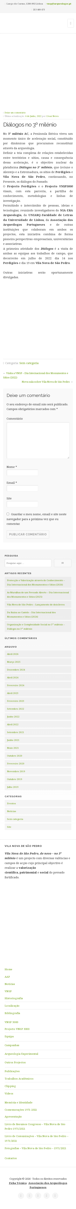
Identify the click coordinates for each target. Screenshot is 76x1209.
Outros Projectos (15, 1062)
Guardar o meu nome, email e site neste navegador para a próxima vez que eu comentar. (36, 519)
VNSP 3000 (11, 1022)
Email (12, 483)
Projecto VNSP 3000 (17, 1029)
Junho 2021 (13, 740)
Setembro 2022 (15, 708)
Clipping (10, 1086)
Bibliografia (12, 1013)
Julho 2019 (12, 786)
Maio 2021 (13, 747)
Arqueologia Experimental (21, 1054)
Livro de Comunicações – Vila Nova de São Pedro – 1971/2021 (36, 1138)
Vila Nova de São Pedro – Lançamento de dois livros (36, 604)
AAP (7, 976)
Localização (12, 1005)
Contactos (11, 1158)
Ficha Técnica (18, 1183)
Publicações (12, 1071)
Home (8, 969)
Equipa (9, 1036)
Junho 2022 (13, 716)
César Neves (52, 116)
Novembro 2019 (16, 771)
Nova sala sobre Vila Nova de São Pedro (46, 381)
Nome (12, 467)
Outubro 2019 (14, 779)
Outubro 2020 (14, 755)
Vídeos (9, 1093)
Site (9, 498)
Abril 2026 (12, 654)
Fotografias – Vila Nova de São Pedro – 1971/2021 (35, 1148)
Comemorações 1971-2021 (21, 1109)
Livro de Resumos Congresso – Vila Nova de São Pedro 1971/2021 (35, 1126)
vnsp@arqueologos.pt (59, 3)
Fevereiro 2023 (15, 700)
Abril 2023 (12, 693)
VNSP (8, 991)
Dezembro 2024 (16, 669)
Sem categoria (29, 363)
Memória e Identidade (18, 1102)
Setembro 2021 (15, 732)
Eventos (11, 803)
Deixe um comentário (15, 112)
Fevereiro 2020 (15, 763)
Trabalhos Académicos (19, 1078)
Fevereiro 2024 (15, 685)
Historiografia (14, 998)
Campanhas (12, 1045)
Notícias (11, 811)
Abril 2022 (12, 724)
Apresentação (13, 1116)
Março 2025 (13, 661)
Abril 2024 (12, 677)
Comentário (15, 418)
